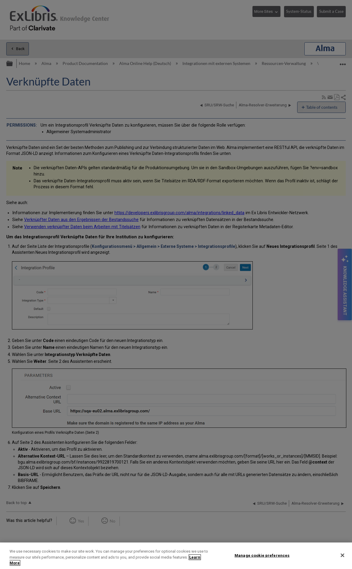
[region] (176, 555)
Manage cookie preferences (262, 555)
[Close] (342, 555)
